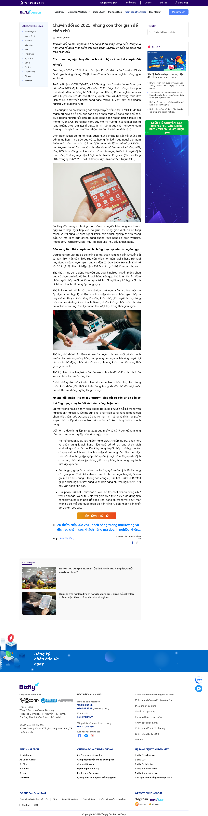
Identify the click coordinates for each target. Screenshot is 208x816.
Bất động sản (31, 31)
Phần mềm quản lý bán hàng (113, 799)
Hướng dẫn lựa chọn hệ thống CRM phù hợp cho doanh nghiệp (167, 103)
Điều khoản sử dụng (145, 705)
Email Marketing (70, 799)
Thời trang (29, 53)
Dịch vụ (28, 76)
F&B (26, 49)
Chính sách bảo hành (146, 722)
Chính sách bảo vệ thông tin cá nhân (154, 694)
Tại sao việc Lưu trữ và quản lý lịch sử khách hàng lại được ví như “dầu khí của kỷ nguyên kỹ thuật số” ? (167, 95)
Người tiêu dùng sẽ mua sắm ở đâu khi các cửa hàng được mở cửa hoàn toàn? (95, 570)
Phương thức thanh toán (148, 717)
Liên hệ (148, 2)
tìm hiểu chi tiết (94, 515)
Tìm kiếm (151, 32)
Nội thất (28, 80)
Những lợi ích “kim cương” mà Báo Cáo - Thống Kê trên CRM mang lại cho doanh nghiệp (167, 85)
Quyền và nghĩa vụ (145, 711)
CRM (55, 799)
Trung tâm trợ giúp (108, 2)
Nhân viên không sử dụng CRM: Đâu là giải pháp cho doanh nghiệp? (166, 110)
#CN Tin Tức (66, 538)
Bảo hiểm (29, 44)
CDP (36, 805)
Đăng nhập (181, 2)
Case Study (99, 12)
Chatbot (26, 805)
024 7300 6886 (85, 726)
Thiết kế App (88, 799)
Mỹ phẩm (29, 58)
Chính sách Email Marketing (150, 728)
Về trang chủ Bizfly (31, 3)
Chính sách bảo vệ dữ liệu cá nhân (153, 700)
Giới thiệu (59, 12)
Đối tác (163, 2)
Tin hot (156, 47)
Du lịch (28, 67)
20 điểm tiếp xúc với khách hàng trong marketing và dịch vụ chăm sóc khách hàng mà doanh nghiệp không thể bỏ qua (98, 526)
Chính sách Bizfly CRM (147, 733)
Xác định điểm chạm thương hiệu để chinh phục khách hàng (165, 75)
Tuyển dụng (130, 2)
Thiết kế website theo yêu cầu (33, 799)
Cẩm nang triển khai (135, 12)
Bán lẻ (27, 62)
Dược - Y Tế (30, 35)
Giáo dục (29, 40)
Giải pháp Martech (79, 12)
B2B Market (155, 12)
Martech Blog (115, 12)
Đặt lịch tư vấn (178, 12)
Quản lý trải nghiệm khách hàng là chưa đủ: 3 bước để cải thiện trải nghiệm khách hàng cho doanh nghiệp (96, 595)
